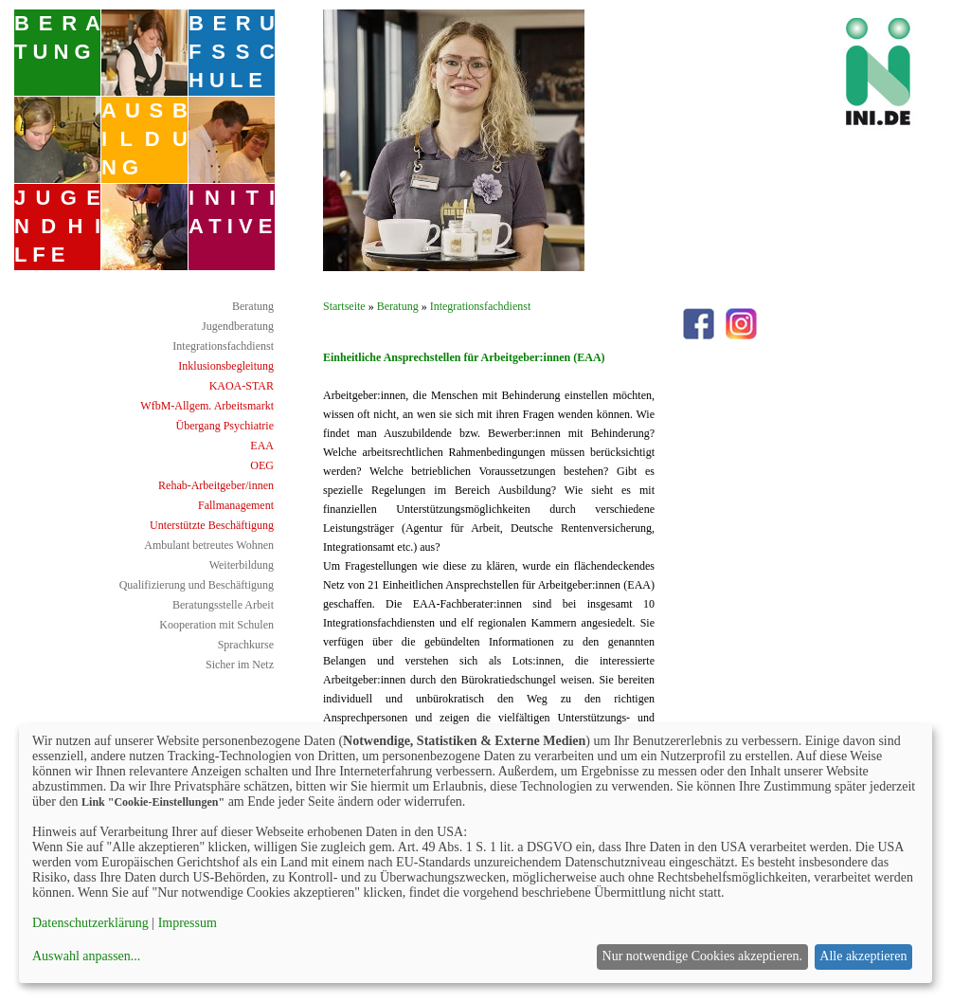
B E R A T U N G (57, 37)
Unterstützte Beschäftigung (212, 525)
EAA (262, 445)
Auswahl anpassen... (86, 956)
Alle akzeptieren (863, 956)
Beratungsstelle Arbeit (223, 604)
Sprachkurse (246, 644)
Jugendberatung (238, 326)
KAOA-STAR (241, 385)
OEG (262, 465)
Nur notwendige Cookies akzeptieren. (702, 956)
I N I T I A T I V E (232, 212)
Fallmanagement (236, 505)
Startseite (344, 306)
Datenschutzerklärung (90, 923)
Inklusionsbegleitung (226, 366)
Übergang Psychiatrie (225, 425)
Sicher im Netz (240, 664)
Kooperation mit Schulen (216, 624)
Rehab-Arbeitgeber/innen (216, 485)
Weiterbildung (241, 565)
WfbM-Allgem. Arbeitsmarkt (207, 405)
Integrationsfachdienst (223, 346)
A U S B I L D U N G (144, 139)
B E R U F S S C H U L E (232, 51)
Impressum (187, 923)
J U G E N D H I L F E (57, 226)
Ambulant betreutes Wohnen (209, 545)
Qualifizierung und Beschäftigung (196, 585)
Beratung (253, 306)
